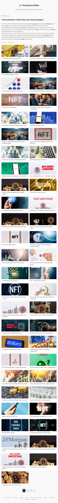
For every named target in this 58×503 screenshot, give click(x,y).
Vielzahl (53, 29)
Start (3, 16)
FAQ (22, 499)
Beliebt (15, 497)
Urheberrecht (51, 497)
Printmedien (46, 35)
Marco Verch (9, 497)
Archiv (26, 497)
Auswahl (35, 23)
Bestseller (21, 497)
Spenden (45, 497)
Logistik (24, 27)
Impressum (34, 499)
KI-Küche (32, 497)
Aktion (37, 29)
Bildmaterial (49, 23)
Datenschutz (27, 499)
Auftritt (22, 39)
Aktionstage (38, 497)
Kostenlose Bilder (29, 5)
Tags (6, 16)
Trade (7, 25)
